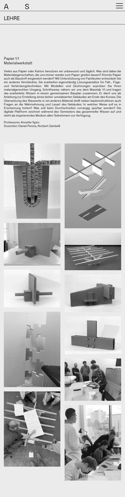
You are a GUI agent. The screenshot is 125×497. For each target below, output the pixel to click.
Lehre (12, 18)
